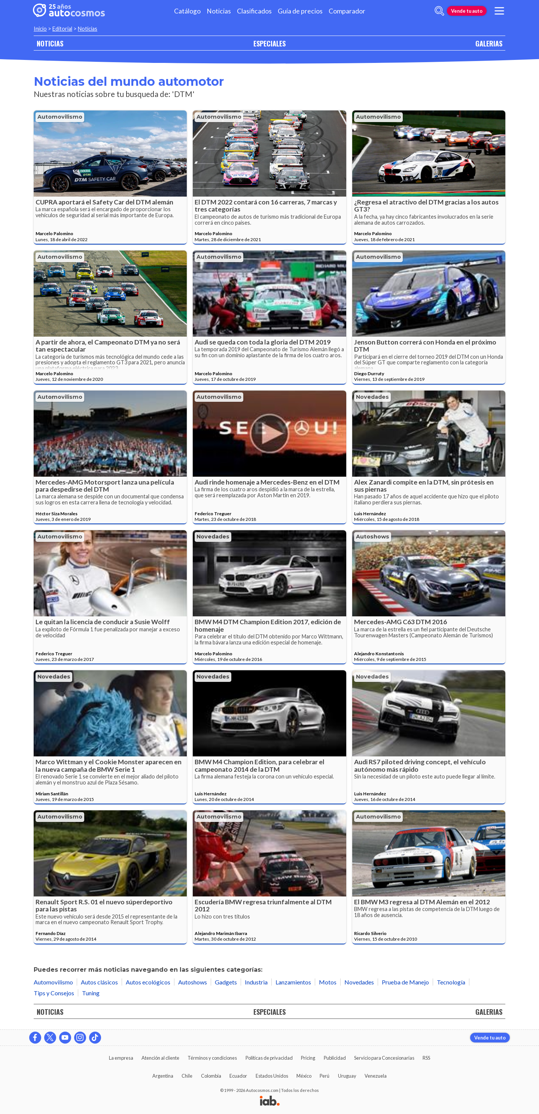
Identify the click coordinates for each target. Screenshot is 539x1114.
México (303, 1076)
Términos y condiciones (212, 1058)
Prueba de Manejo (405, 982)
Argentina (162, 1076)
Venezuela (376, 1076)
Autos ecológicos (148, 982)
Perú (324, 1076)
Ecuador (238, 1076)
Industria (256, 982)
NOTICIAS (50, 43)
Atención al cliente (160, 1058)
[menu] (499, 10)
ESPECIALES (269, 43)
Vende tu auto (466, 11)
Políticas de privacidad (269, 1058)
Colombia (211, 1076)
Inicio (40, 28)
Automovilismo (59, 116)
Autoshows (372, 536)
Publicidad (335, 1058)
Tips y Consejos (54, 992)
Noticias (219, 11)
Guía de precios (300, 11)
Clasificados (254, 11)
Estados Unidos (272, 1076)
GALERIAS (488, 43)
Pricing (308, 1058)
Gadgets (226, 982)
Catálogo (187, 11)
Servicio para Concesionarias (384, 1058)
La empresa (121, 1058)
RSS (426, 1058)
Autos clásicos (99, 982)
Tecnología (451, 982)
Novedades (372, 397)
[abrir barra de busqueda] (439, 10)
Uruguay (347, 1076)
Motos (328, 982)
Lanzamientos (293, 982)
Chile (187, 1076)
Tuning (91, 992)
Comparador (347, 11)
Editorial (62, 28)
